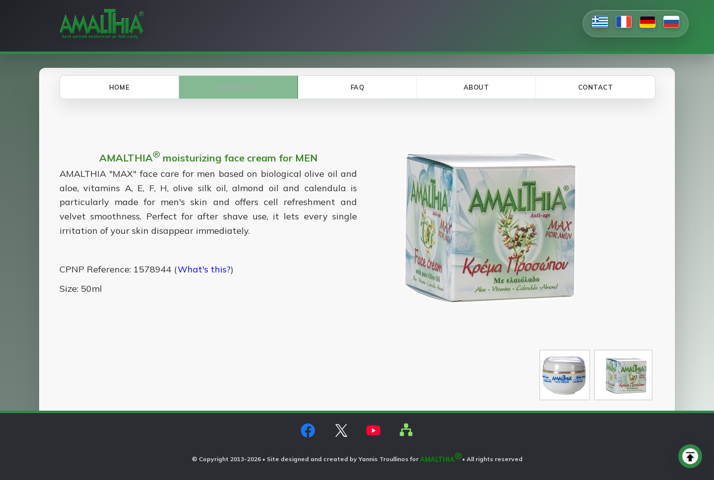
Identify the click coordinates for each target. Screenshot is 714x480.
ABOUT (476, 87)
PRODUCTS (238, 87)
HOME (119, 87)
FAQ (357, 87)
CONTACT (595, 87)
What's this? (204, 269)
